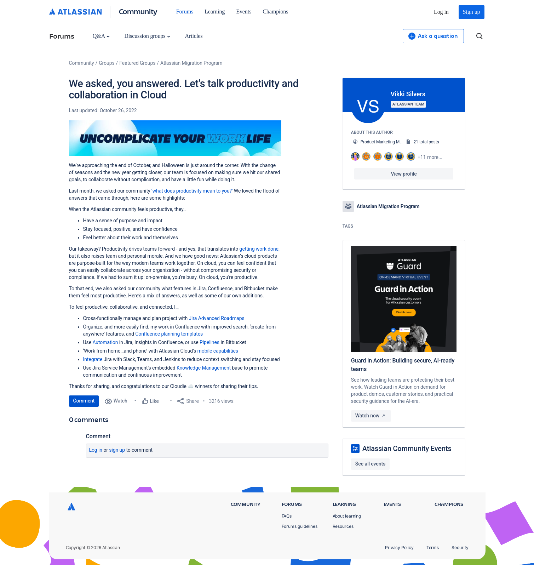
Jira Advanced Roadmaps (216, 318)
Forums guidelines (300, 526)
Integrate (93, 359)
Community (138, 11)
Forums (184, 11)
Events (243, 11)
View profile (404, 174)
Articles (193, 36)
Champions (275, 11)
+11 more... (430, 157)
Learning (215, 11)
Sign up (471, 12)
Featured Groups (137, 63)
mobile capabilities (217, 351)
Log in (441, 12)
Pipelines (209, 342)
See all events (370, 464)
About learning (347, 516)
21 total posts (426, 141)
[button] (175, 138)
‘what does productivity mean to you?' (192, 191)
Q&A (101, 36)
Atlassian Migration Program (191, 63)
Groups (106, 63)
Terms (432, 547)
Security (460, 547)
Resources (343, 526)
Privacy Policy (399, 547)
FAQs (287, 516)
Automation (105, 342)
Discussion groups (147, 36)
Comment (84, 401)
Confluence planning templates (169, 334)
